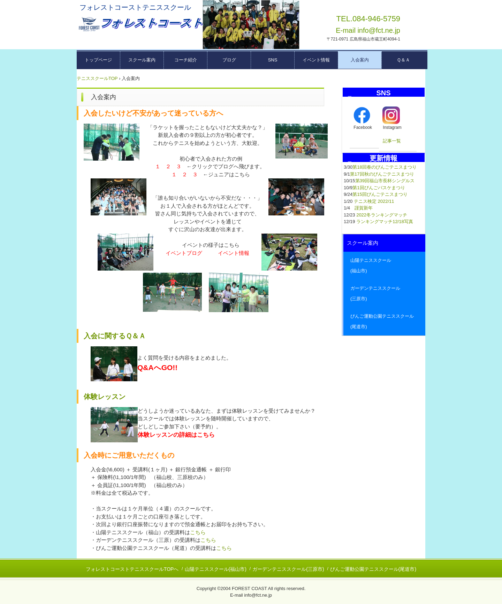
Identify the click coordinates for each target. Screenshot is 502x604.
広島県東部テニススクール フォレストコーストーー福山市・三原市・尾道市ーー (140, 24)
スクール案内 (141, 59)
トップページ (98, 59)
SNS (272, 59)
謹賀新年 (364, 208)
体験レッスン (105, 396)
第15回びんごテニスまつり (379, 194)
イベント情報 (316, 59)
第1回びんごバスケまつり (378, 187)
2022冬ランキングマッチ (381, 215)
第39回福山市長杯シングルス (384, 180)
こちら (198, 532)
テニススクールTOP (97, 78)
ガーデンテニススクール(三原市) (288, 569)
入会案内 (360, 59)
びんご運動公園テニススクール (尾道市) (384, 321)
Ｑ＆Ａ (403, 59)
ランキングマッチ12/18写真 (384, 221)
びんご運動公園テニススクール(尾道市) (373, 569)
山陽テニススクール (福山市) (384, 265)
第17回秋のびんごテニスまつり (382, 174)
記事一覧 (392, 140)
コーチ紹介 (185, 59)
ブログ (229, 59)
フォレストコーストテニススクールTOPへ (132, 569)
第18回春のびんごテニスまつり (384, 167)
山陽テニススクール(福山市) (215, 569)
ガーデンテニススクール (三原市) (384, 293)
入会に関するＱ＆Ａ (115, 336)
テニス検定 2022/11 (374, 201)
